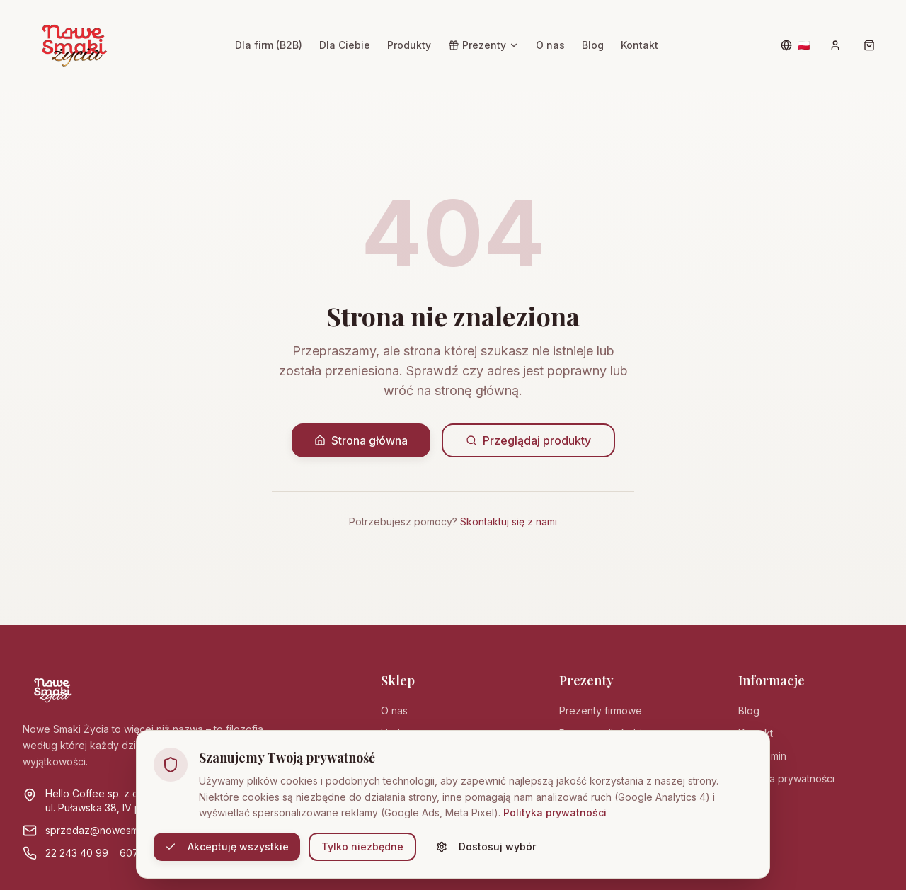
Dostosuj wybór (486, 846)
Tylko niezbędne (362, 846)
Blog (593, 45)
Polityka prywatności (555, 812)
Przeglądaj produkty (528, 440)
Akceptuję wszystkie (227, 846)
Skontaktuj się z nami (508, 521)
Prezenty (483, 45)
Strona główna (361, 440)
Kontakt (639, 45)
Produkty (409, 45)
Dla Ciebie (344, 45)
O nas (550, 45)
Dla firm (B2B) (268, 45)
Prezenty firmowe (600, 710)
